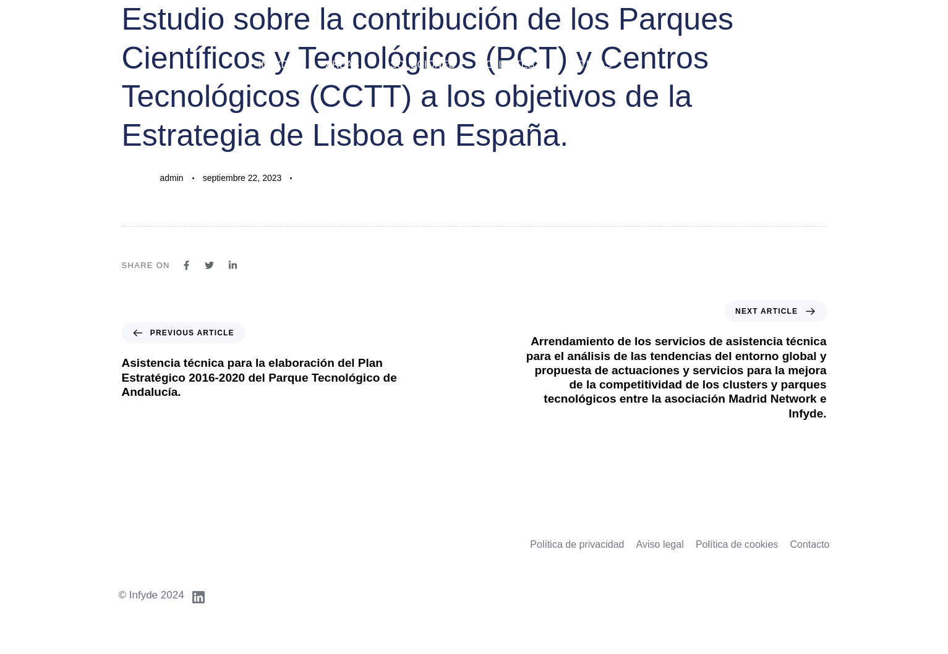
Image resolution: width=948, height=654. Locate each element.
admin (172, 178)
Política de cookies (737, 544)
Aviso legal (660, 544)
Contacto (809, 544)
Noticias (588, 64)
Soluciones (422, 64)
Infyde (276, 64)
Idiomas (799, 64)
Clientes (510, 64)
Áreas (342, 64)
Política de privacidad (577, 544)
